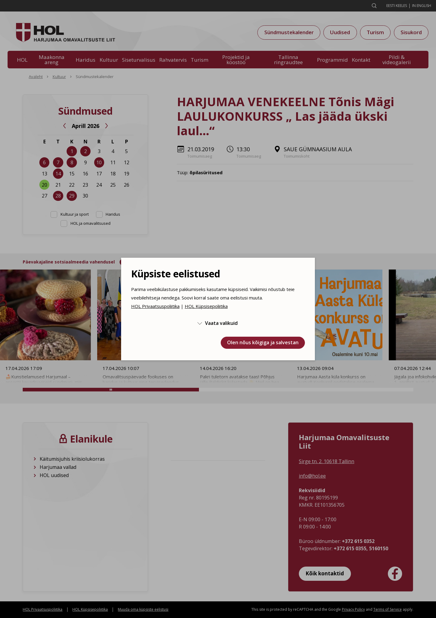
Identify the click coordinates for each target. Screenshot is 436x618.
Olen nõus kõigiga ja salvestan (263, 342)
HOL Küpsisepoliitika (206, 306)
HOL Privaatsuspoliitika (155, 306)
